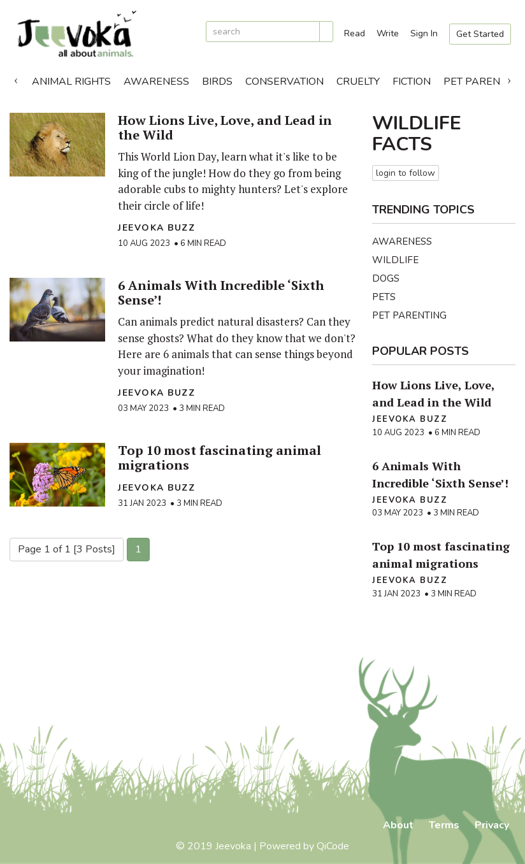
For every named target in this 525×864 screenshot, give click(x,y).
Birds (217, 82)
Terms (444, 825)
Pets (384, 297)
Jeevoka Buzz (156, 228)
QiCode (333, 846)
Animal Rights (71, 82)
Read (354, 33)
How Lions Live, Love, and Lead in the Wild (225, 127)
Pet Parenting (409, 315)
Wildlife (395, 260)
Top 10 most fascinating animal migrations (219, 457)
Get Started (480, 34)
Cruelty (358, 82)
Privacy (492, 825)
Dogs (385, 278)
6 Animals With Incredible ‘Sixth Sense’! (221, 292)
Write (388, 33)
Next (509, 78)
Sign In (424, 33)
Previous (16, 78)
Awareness (156, 82)
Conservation (284, 82)
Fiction (411, 82)
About (398, 825)
